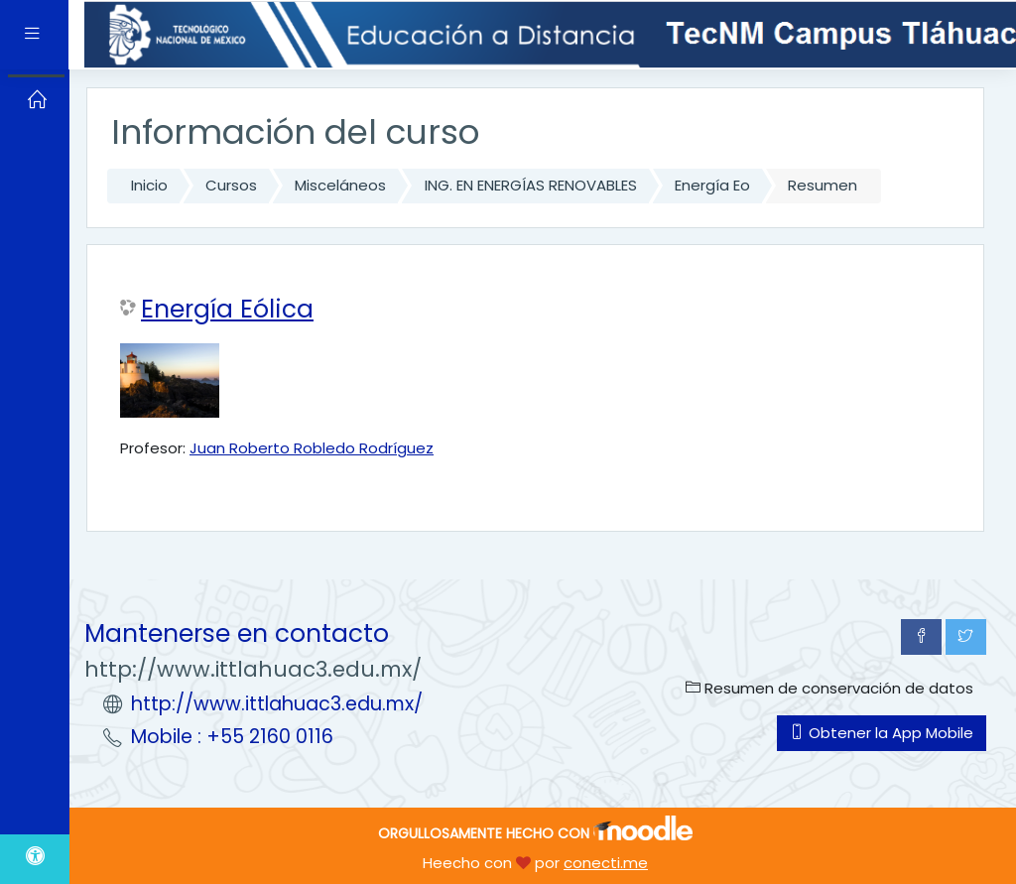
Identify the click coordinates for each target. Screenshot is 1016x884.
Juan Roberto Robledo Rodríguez (312, 448)
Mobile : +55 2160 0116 (232, 736)
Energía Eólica (227, 309)
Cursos (231, 185)
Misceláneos (340, 185)
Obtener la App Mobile (881, 732)
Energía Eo (712, 185)
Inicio (149, 185)
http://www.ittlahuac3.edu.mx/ (277, 704)
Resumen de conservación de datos (829, 688)
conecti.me (606, 862)
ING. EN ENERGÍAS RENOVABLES (531, 185)
